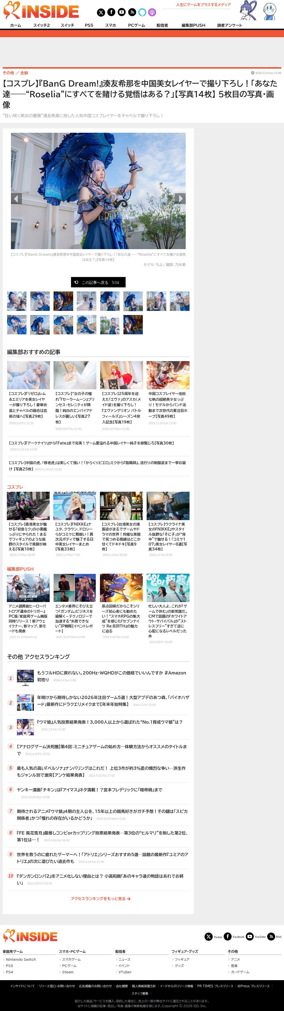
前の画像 (16, 198)
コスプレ (15, 487)
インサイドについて (22, 986)
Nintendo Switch (21, 959)
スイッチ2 (41, 25)
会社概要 (122, 986)
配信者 (162, 25)
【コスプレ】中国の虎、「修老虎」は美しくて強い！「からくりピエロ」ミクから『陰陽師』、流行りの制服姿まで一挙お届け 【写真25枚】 (97, 466)
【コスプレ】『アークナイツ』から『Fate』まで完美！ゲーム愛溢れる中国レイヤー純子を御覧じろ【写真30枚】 (91, 446)
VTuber (125, 972)
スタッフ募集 (140, 993)
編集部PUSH (193, 25)
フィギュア (182, 959)
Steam (68, 972)
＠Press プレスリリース (253, 986)
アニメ (235, 959)
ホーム (15, 25)
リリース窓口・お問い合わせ (57, 986)
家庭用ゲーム (13, 951)
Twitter (218, 936)
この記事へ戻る (100, 282)
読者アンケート (229, 25)
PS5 (89, 25)
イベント (124, 965)
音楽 (234, 965)
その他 (233, 951)
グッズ (179, 965)
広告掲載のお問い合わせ (95, 986)
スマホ (110, 25)
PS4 (9, 972)
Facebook (238, 936)
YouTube (260, 936)
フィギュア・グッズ (184, 951)
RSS (279, 936)
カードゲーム (240, 972)
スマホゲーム (71, 959)
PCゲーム (136, 25)
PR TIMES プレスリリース (215, 986)
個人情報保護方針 (144, 986)
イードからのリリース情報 (176, 986)
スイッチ (67, 25)
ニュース (125, 959)
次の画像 (180, 198)
